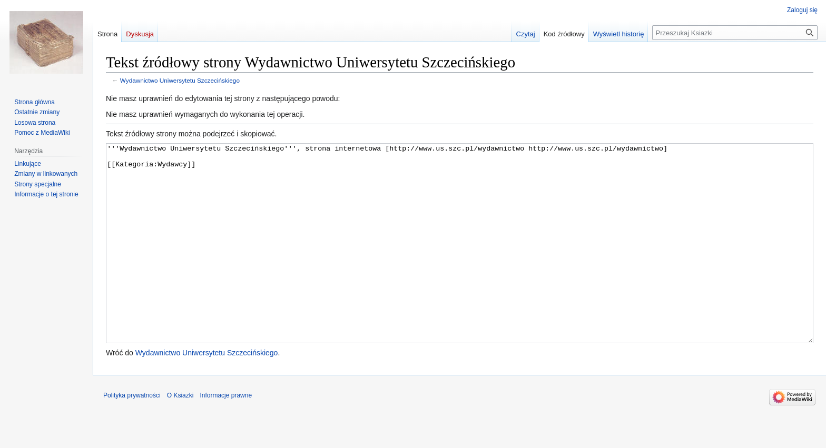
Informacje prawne (226, 435)
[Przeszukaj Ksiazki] (735, 32)
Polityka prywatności (132, 435)
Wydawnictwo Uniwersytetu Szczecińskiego (180, 80)
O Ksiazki (180, 435)
